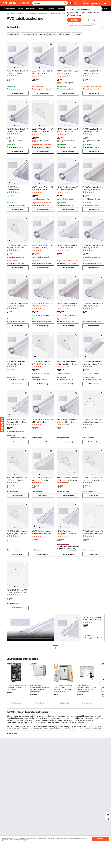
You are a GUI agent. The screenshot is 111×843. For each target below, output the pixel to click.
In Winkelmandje (17, 93)
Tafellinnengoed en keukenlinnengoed (39, 13)
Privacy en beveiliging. (21, 840)
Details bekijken (93, 442)
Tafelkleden (54, 13)
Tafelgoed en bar (22, 13)
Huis (8, 13)
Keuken (13, 13)
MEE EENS (100, 839)
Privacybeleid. (89, 25)
